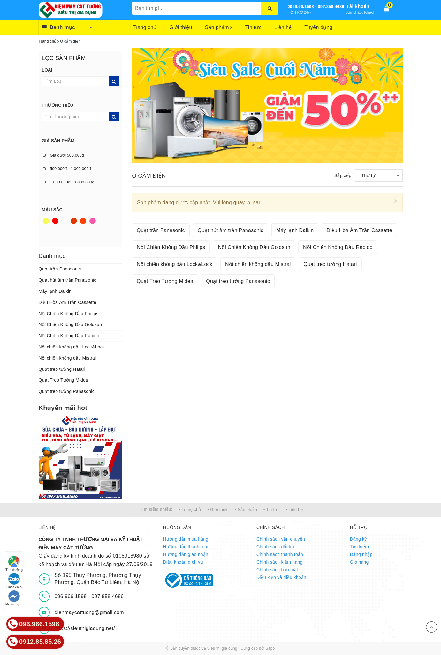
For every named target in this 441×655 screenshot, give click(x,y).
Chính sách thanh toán (279, 554)
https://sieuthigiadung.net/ (85, 628)
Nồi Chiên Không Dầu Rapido (69, 335)
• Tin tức (271, 509)
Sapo (270, 648)
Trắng (64, 221)
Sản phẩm (218, 27)
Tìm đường (14, 564)
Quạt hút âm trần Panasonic (67, 280)
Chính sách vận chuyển (280, 539)
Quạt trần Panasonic (60, 268)
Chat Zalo (14, 581)
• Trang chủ (190, 509)
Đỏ (55, 221)
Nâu (74, 221)
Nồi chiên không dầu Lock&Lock (72, 346)
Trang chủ (145, 27)
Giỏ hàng (359, 562)
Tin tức (253, 27)
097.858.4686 (107, 596)
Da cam (83, 221)
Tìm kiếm (359, 546)
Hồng (92, 221)
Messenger (14, 598)
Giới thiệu (180, 27)
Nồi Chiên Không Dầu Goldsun (70, 324)
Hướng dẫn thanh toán (186, 546)
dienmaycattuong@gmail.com (89, 612)
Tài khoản (357, 6)
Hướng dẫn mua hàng (186, 539)
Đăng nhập (361, 554)
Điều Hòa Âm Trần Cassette (67, 302)
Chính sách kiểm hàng (279, 562)
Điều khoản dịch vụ (183, 562)
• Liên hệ (294, 509)
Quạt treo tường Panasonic (67, 391)
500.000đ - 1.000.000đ (67, 169)
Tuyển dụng (318, 27)
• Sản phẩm (246, 509)
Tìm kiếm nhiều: (156, 509)
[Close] (396, 201)
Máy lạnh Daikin (55, 291)
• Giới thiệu (218, 509)
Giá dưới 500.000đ (63, 155)
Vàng (46, 221)
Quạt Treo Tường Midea (63, 380)
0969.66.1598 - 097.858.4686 (316, 6)
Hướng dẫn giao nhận (186, 554)
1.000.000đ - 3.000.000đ (69, 182)
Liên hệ (283, 27)
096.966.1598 (71, 596)
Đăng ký (358, 539)
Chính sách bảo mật (277, 569)
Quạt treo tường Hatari (62, 369)
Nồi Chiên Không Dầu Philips (69, 313)
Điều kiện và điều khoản (281, 577)
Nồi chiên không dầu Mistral (67, 358)
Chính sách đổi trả (275, 546)
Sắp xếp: (343, 175)
